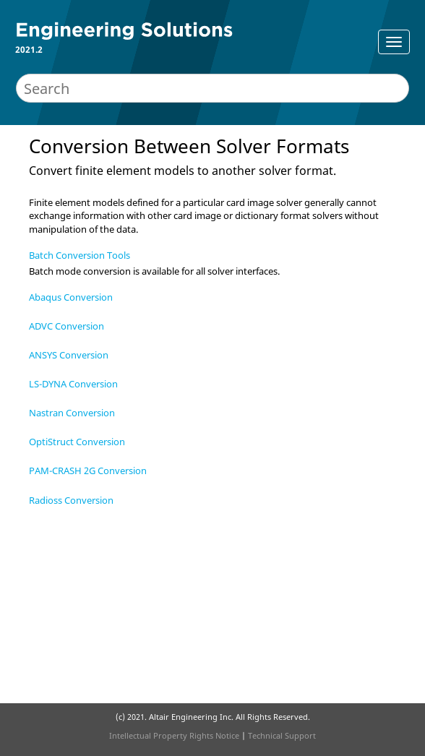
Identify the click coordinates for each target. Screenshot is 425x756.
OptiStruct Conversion (77, 441)
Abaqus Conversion (71, 297)
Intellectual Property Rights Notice (174, 735)
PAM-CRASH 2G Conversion (88, 470)
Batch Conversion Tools (79, 255)
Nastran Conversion (72, 412)
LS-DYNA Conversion (73, 383)
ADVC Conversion (66, 325)
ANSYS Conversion (68, 354)
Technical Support (282, 735)
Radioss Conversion (71, 500)
